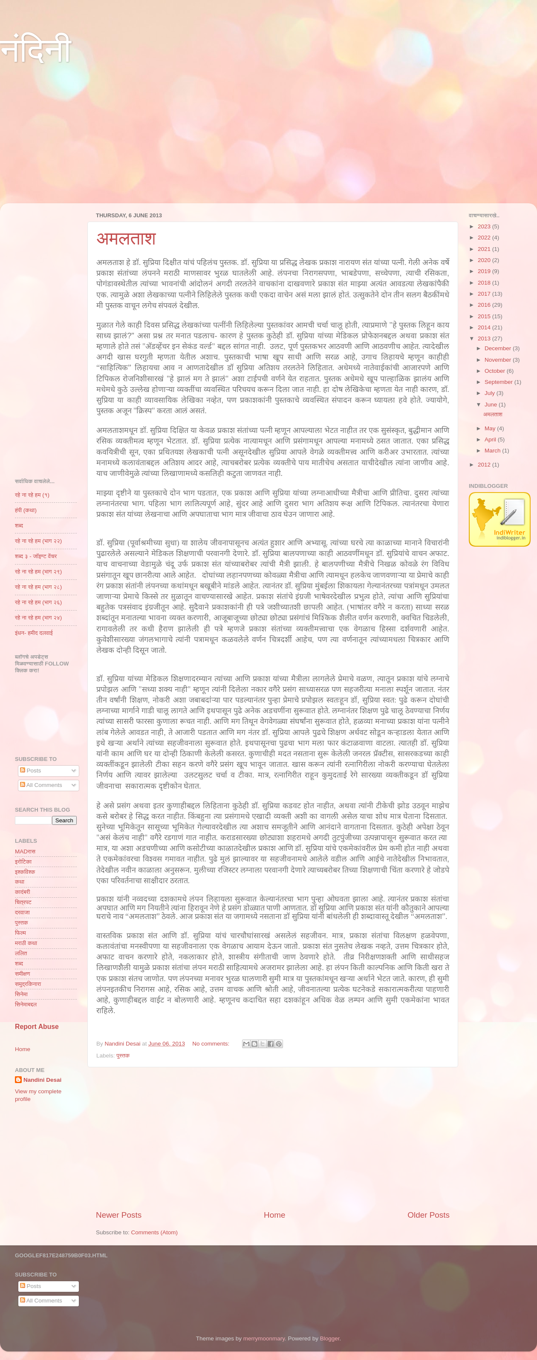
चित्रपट (23, 902)
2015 (485, 316)
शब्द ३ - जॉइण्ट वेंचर (36, 556)
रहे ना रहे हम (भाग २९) (38, 571)
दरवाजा (22, 912)
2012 (485, 464)
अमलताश (126, 238)
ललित (21, 953)
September (499, 382)
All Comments (41, 785)
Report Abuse (37, 1026)
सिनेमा (21, 994)
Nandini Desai (42, 1080)
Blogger (330, 1338)
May (491, 428)
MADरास (25, 851)
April (491, 439)
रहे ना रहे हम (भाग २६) (38, 602)
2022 (485, 237)
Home (274, 1214)
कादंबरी (22, 892)
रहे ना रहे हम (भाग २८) (38, 587)
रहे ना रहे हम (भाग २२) (38, 541)
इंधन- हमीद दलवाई (34, 633)
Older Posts (428, 1214)
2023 (485, 226)
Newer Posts (118, 1214)
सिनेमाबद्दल (26, 1004)
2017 (485, 294)
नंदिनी (35, 50)
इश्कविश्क (25, 872)
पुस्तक (123, 1055)
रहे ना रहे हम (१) (32, 495)
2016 (485, 305)
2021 (485, 249)
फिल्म (20, 933)
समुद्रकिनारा (28, 984)
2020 (485, 260)
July (491, 393)
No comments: (211, 1043)
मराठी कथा (26, 943)
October (496, 371)
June (492, 404)
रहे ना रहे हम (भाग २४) (38, 617)
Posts (30, 770)
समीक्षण (22, 974)
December (499, 348)
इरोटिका (23, 862)
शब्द (19, 525)
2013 (485, 338)
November (499, 360)
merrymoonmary (264, 1338)
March (493, 450)
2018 (485, 282)
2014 (485, 327)
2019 (485, 271)
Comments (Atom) (154, 1232)
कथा (19, 882)
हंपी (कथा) (26, 510)
